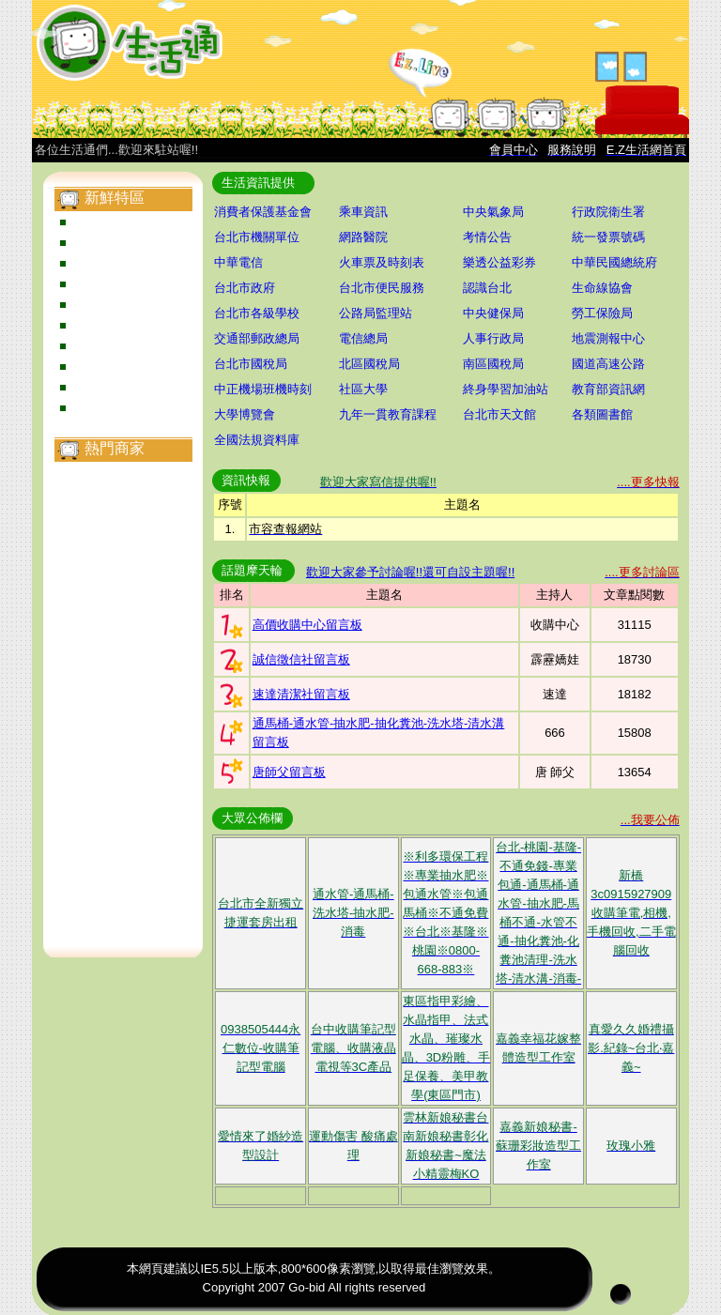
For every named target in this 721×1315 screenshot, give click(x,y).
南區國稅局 (493, 364)
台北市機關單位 (256, 237)
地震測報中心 (608, 338)
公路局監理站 (375, 313)
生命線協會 (602, 288)
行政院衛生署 (608, 212)
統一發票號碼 (608, 237)
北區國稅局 (369, 364)
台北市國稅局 (250, 364)
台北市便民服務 (381, 288)
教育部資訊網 (608, 389)
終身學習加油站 (505, 389)
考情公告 (487, 237)
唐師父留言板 (289, 772)
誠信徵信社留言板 (301, 659)
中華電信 (238, 262)
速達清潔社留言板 (301, 694)
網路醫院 (363, 237)
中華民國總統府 (614, 262)
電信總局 (363, 338)
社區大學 (363, 389)
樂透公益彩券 (499, 262)
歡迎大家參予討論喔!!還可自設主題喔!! (410, 572)
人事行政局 (493, 338)
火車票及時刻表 (381, 262)
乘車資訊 (363, 212)
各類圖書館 (602, 414)
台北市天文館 (499, 414)
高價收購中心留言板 (307, 625)
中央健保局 (493, 313)
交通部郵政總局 (256, 338)
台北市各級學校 (256, 313)
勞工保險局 (602, 313)
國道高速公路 (608, 364)
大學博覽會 (244, 414)
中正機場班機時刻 (263, 389)
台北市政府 (244, 288)
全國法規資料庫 (256, 440)
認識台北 (487, 288)
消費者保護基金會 (263, 212)
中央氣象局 (493, 212)
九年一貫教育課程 (388, 414)
